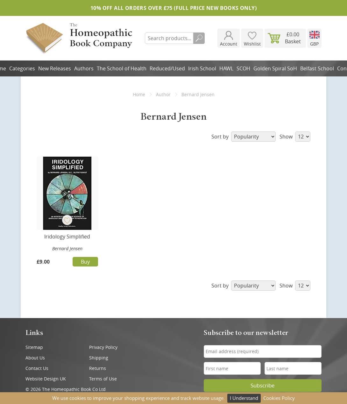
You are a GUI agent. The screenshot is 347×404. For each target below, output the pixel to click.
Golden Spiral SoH (275, 68)
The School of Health (121, 68)
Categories (22, 68)
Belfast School (317, 68)
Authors (84, 68)
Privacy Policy (103, 347)
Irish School (202, 68)
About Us (35, 358)
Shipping (98, 358)
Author (163, 94)
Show (295, 136)
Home (139, 94)
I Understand (244, 398)
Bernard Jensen (67, 248)
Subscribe (263, 385)
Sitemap (34, 347)
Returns (97, 368)
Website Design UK (45, 379)
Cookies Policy (279, 398)
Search (199, 38)
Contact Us (36, 368)
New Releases (54, 68)
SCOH (243, 68)
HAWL (226, 68)
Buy (85, 261)
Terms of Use (103, 379)
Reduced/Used (167, 68)
